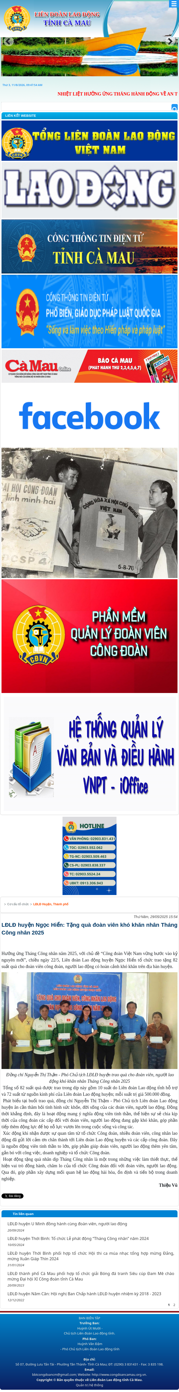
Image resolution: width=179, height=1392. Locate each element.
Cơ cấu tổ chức (18, 904)
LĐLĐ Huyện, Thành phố (50, 904)
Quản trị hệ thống (89, 1385)
